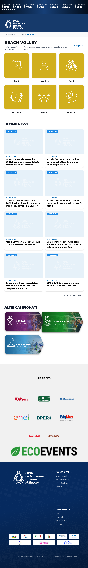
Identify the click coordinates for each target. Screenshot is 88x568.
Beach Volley (60, 520)
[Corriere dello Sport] (34, 436)
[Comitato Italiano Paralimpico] (62, 536)
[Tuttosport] (53, 436)
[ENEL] (21, 418)
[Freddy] (44, 378)
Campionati (20, 34)
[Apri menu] (81, 24)
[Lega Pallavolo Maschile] (68, 542)
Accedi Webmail (61, 476)
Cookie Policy (59, 557)
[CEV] (20, 542)
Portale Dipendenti (62, 479)
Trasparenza (60, 486)
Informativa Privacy (62, 483)
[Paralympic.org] (26, 536)
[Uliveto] (44, 399)
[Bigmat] (66, 418)
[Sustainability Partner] (44, 451)
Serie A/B (59, 514)
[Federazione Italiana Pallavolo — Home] (15, 24)
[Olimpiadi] (14, 536)
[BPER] (44, 418)
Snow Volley (60, 524)
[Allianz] (66, 399)
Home (9, 34)
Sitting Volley (60, 517)
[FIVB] (74, 536)
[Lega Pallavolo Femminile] (44, 542)
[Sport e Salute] (38, 536)
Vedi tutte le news (74, 295)
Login (78, 45)
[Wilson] (21, 399)
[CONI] (50, 536)
